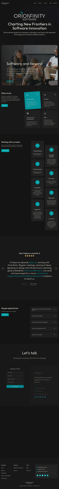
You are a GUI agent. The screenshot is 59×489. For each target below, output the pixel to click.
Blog (50, 3)
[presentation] (14, 391)
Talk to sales (5, 151)
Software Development (18, 467)
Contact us (55, 3)
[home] (5, 3)
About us (3, 470)
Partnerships (3, 473)
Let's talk (4, 106)
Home (35, 3)
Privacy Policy (4, 478)
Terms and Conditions (5, 475)
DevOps (15, 470)
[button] (40, 3)
